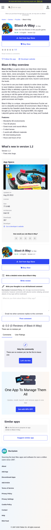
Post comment (25, 318)
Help (3, 515)
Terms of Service (8, 488)
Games (10, 20)
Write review (25, 281)
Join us (39, 1)
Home (4, 20)
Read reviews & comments (11, 54)
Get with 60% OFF (25, 409)
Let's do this (25, 360)
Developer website (26, 59)
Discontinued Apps (8, 477)
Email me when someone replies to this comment (24, 314)
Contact (4, 510)
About (4, 466)
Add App (5, 472)
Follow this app (9, 59)
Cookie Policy (7, 505)
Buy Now (25, 44)
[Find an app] (9, 7)
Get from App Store (25, 38)
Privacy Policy (7, 494)
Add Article (6, 483)
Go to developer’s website (13, 226)
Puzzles (17, 20)
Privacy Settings (8, 499)
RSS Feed (5, 521)
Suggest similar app (25, 438)
